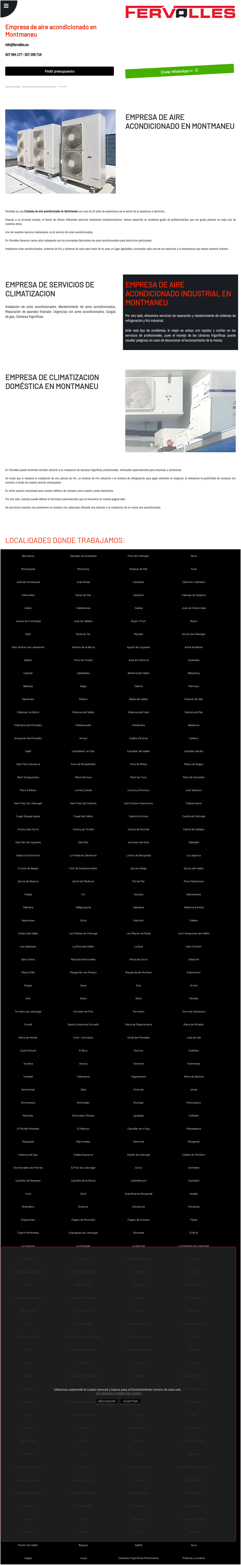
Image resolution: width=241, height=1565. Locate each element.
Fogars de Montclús (83, 1219)
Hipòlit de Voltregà (138, 1154)
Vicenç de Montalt (138, 829)
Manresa (194, 686)
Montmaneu (28, 1102)
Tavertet (138, 1063)
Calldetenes (83, 608)
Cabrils (138, 686)
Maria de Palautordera (138, 1024)
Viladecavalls (83, 725)
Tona (194, 569)
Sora (194, 1545)
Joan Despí (83, 582)
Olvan (83, 998)
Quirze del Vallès (193, 868)
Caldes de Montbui (193, 1154)
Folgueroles (28, 1219)
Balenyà (28, 686)
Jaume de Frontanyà (28, 621)
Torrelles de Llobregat (28, 1011)
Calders (193, 738)
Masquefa (28, 1141)
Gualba (194, 1193)
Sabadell (194, 842)
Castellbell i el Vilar (83, 751)
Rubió (193, 621)
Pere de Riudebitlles (83, 764)
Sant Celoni (28, 959)
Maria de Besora (193, 1076)
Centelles (194, 1167)
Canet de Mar (83, 595)
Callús (28, 608)
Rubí (28, 634)
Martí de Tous (138, 777)
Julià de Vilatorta (138, 660)
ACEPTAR (130, 1401)
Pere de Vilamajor (138, 555)
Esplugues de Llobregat (83, 1232)
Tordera (28, 1063)
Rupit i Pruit (138, 621)
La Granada (83, 1245)
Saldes (194, 920)
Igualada (138, 1115)
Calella (138, 608)
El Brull (194, 1232)
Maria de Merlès (28, 1037)
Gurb (83, 1193)
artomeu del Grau (138, 842)
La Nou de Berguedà (138, 855)
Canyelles (138, 582)
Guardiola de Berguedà (138, 1193)
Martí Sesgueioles (28, 777)
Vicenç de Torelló (83, 829)
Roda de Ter (83, 634)
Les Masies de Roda (138, 933)
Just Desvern (194, 790)
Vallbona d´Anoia (194, 907)
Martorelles (83, 1141)
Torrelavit (138, 1011)
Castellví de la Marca (83, 1180)
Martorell (138, 1141)
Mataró (83, 699)
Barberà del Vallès (138, 673)
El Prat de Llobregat (83, 1167)
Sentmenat (28, 1089)
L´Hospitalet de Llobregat (193, 1245)
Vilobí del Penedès (138, 1037)
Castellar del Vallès (138, 751)
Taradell (28, 1076)
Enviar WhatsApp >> (180, 71)
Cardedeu (194, 660)
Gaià (83, 1089)
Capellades (83, 673)
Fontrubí (138, 1089)
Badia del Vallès (138, 699)
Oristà (193, 985)
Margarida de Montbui (138, 972)
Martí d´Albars (28, 790)
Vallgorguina (83, 907)
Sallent (28, 660)
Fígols (193, 1219)
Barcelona (28, 555)
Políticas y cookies (193, 1558)
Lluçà (83, 1558)
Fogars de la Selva (138, 1219)
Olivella (193, 998)
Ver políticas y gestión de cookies (118, 1393)
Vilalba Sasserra (83, 1154)
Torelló (28, 1024)
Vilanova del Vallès (83, 712)
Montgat (138, 1102)
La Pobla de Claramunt (83, 855)
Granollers (28, 1206)
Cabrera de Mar (193, 712)
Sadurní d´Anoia (138, 816)
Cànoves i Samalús (193, 582)
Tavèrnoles (193, 1063)
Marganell (194, 1141)
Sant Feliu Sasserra (28, 764)
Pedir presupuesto (59, 71)
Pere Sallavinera (194, 881)
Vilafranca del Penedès (28, 725)
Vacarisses (28, 920)
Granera (83, 1206)
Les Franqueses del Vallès (193, 933)
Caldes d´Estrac (138, 738)
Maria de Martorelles (83, 959)
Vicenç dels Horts (28, 829)
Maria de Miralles (194, 1024)
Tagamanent (138, 1076)
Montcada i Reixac (83, 1115)
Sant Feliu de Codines (83, 803)
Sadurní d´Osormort (28, 855)
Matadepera (193, 1128)
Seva (83, 985)
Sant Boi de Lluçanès (28, 842)
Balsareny (194, 673)
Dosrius (138, 1050)
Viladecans (138, 725)
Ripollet (138, 634)
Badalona (193, 725)
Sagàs (28, 1558)
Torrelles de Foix (83, 1011)
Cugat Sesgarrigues (28, 816)
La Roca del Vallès (83, 946)
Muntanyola (28, 569)
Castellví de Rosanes (28, 1180)
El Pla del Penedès (28, 1128)
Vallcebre (138, 907)
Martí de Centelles (194, 777)
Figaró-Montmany (28, 1232)
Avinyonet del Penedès (28, 738)
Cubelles (193, 1050)
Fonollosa (194, 1206)
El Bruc (83, 1050)
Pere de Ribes (138, 764)
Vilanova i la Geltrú (28, 712)
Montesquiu (193, 1102)
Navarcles (28, 699)
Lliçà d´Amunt (28, 1050)
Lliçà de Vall (194, 1037)
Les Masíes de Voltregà (83, 933)
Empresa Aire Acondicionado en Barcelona (39, 86)
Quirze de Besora (28, 881)
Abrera (83, 1063)
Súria (83, 920)
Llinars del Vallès (28, 933)
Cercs (138, 1167)
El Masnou (83, 1128)
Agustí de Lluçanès (138, 647)
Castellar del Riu (193, 751)
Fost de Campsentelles (83, 868)
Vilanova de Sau (28, 1154)
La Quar (138, 946)
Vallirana (28, 907)
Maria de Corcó (138, 959)
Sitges (28, 985)
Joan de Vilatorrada (194, 608)
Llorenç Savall (83, 790)
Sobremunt (194, 972)
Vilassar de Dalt (193, 699)
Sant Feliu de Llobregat (28, 803)
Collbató (194, 1115)
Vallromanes (193, 894)
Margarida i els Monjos (83, 972)
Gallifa (138, 1545)
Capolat (28, 673)
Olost (138, 998)
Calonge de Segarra (194, 595)
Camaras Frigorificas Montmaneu (138, 1558)
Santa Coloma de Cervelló (83, 1024)
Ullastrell (193, 959)
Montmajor (83, 1102)
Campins (138, 595)
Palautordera (194, 803)
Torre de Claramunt (193, 1011)
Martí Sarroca (83, 777)
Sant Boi (83, 842)
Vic (83, 894)
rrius (28, 1193)
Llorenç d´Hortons (139, 790)
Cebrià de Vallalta (193, 829)
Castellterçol (138, 1180)
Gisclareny (138, 1206)
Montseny (83, 569)
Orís (28, 998)
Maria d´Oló (28, 972)
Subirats (138, 920)
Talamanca (83, 1076)
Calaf (28, 751)
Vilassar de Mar (138, 569)
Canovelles (28, 595)
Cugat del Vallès (83, 816)
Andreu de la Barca (83, 647)
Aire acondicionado (12, 86)
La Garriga (138, 1245)
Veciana (138, 894)
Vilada (28, 894)
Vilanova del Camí (138, 712)
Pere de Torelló (83, 660)
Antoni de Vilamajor (194, 634)
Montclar (28, 1115)
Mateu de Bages (193, 764)
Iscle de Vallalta (83, 621)
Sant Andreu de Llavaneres (28, 647)
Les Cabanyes (28, 946)
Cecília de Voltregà (193, 816)
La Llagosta (194, 855)
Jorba (193, 1089)
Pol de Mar (138, 881)
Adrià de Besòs (194, 647)
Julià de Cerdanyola (28, 582)
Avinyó (83, 738)
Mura (194, 555)
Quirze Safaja (138, 868)
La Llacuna (28, 1245)
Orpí (138, 985)
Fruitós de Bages (28, 868)
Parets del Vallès (28, 1545)
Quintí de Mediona (83, 881)
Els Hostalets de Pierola (28, 1167)
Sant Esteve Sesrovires (138, 803)
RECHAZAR (107, 1401)
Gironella (138, 1232)
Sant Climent (194, 946)
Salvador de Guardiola (83, 555)
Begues (83, 1545)
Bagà (83, 686)
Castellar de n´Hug (138, 1128)
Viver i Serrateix (83, 1037)
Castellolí (193, 1180)
